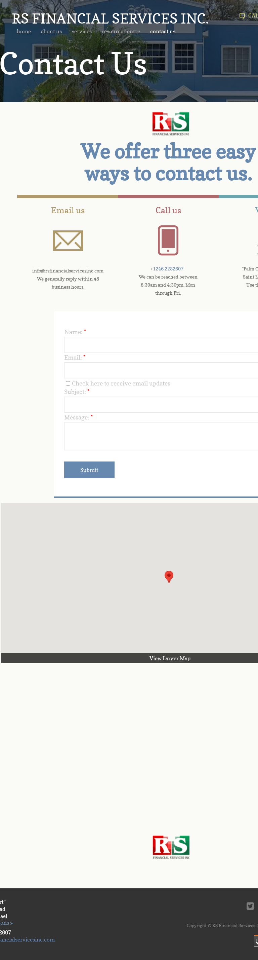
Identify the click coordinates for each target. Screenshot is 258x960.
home (24, 31)
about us (51, 31)
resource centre (121, 31)
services (82, 31)
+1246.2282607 (166, 268)
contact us (162, 31)
